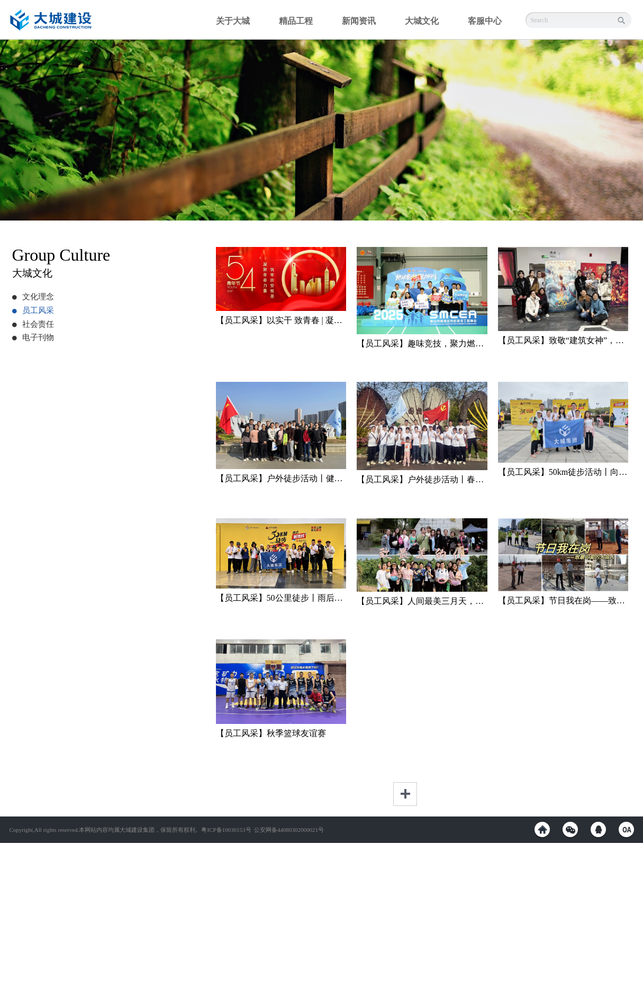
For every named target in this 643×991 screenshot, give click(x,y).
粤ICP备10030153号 (226, 830)
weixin (570, 829)
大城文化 (422, 20)
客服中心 (485, 20)
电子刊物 (33, 337)
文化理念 (33, 296)
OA (626, 829)
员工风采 (33, 310)
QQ (598, 829)
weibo (542, 829)
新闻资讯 (359, 20)
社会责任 (33, 324)
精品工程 (296, 20)
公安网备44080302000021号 (289, 830)
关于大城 (233, 20)
